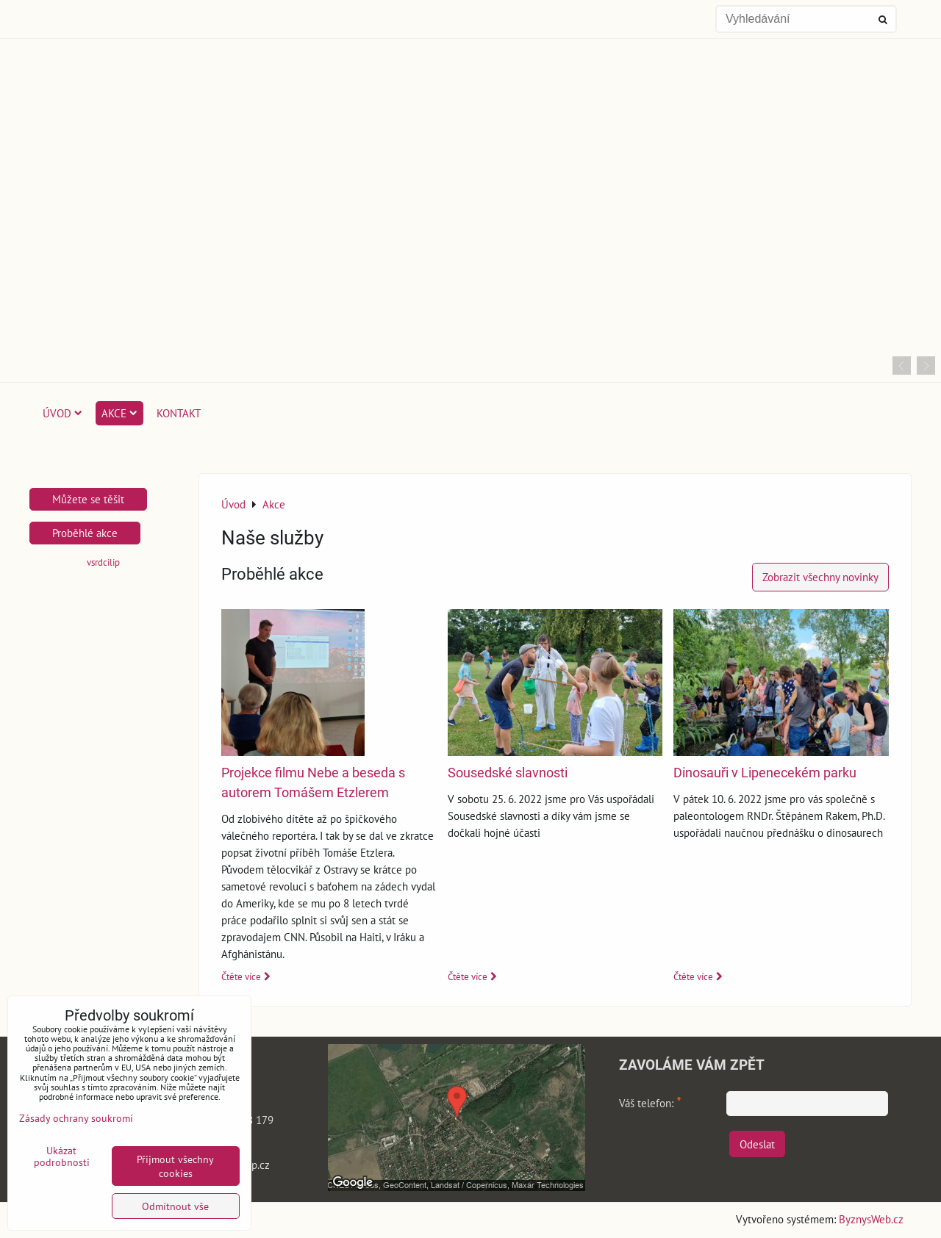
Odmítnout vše (175, 1206)
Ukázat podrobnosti (62, 1156)
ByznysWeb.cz (871, 1219)
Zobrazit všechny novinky (820, 576)
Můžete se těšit (88, 499)
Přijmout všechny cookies (175, 1166)
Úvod (62, 413)
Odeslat (757, 1144)
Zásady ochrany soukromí (76, 1118)
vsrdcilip (103, 562)
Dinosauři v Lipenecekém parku (764, 772)
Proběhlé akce (85, 532)
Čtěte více (241, 977)
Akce (119, 413)
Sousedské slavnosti (508, 772)
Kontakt (179, 413)
